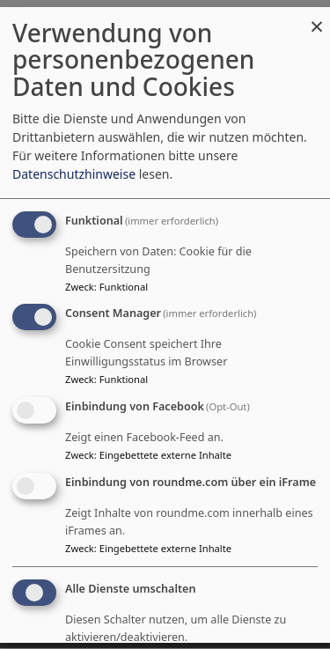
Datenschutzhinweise (74, 174)
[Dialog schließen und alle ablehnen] (317, 17)
